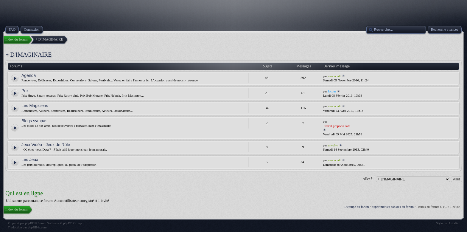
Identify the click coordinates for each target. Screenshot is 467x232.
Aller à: (368, 179)
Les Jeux (29, 159)
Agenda (28, 75)
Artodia (454, 223)
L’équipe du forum (357, 206)
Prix (25, 90)
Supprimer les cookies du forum (393, 206)
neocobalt (334, 76)
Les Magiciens (34, 105)
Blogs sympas (34, 120)
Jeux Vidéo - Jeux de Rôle (45, 144)
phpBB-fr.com (37, 227)
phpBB (29, 223)
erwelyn (333, 145)
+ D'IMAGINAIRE (28, 54)
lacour (332, 91)
